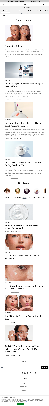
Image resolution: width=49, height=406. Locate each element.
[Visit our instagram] (27, 373)
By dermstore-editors (16, 59)
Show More (24, 361)
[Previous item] (4, 193)
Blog (7, 15)
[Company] (24, 394)
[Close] (47, 397)
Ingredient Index (38, 10)
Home (4, 15)
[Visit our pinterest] (35, 373)
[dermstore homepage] (24, 4)
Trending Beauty (9, 43)
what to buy (8, 222)
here (26, 401)
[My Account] (24, 390)
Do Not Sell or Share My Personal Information (24, 382)
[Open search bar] (4, 4)
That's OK (21, 403)
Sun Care (14, 10)
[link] (43, 4)
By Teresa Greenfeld (16, 99)
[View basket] (46, 4)
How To (29, 10)
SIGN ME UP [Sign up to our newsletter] (44, 367)
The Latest (5, 10)
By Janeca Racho (14, 178)
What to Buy (21, 10)
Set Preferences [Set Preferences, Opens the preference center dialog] (13, 403)
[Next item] (45, 193)
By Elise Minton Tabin (16, 138)
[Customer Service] (24, 387)
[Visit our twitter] (25, 373)
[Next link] (48, 11)
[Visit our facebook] (22, 373)
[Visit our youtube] (30, 373)
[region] (24, 401)
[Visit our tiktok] (33, 373)
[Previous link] (1, 11)
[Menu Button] (1, 4)
